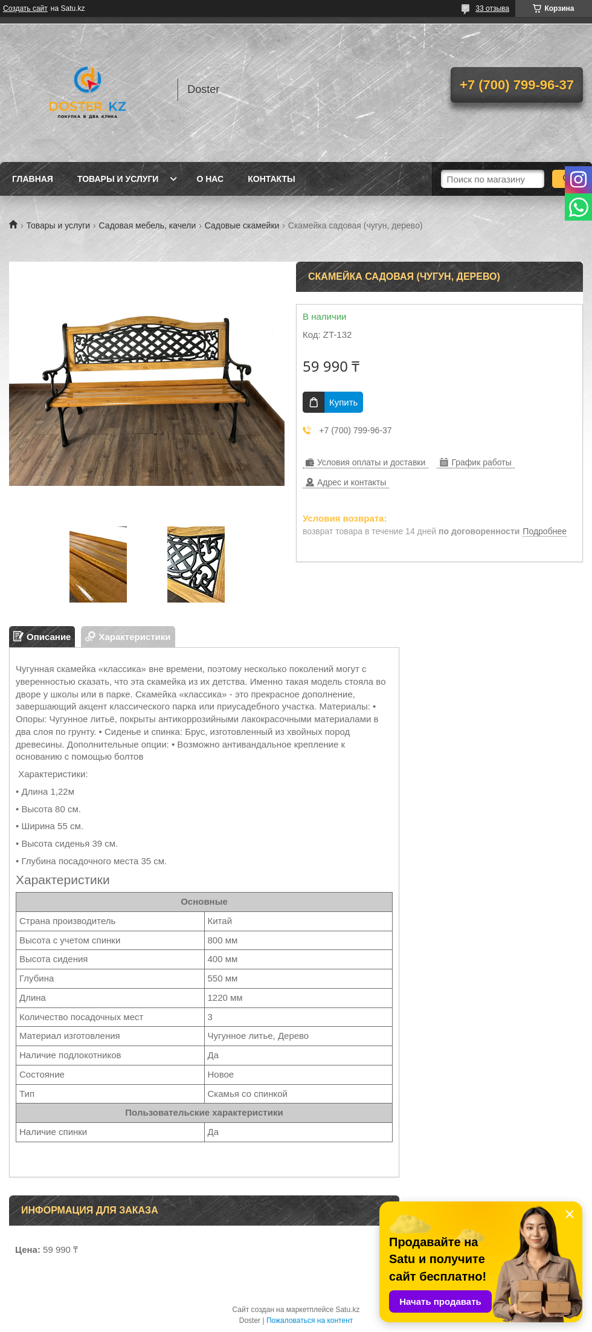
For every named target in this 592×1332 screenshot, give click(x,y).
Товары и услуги (118, 179)
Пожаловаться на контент (309, 1320)
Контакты (271, 179)
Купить (343, 402)
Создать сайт (25, 8)
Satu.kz (347, 1309)
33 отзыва (492, 8)
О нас (210, 179)
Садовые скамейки (242, 225)
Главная (32, 179)
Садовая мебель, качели (147, 225)
